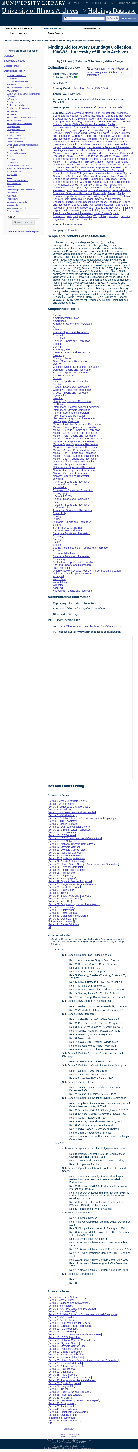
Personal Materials (15, 150)
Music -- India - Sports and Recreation (74, 435)
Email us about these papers (23, 231)
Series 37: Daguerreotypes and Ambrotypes (73, 904)
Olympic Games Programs (18, 165)
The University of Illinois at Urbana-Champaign (76, 1448)
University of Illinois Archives (40, 10)
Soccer (87, 201)
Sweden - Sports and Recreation (71, 556)
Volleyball (72, 216)
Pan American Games (65, 184)
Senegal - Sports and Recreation (102, 199)
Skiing (78, 201)
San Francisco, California (116, 196)
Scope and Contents (14, 60)
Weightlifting (100, 216)
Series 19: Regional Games (64, 852)
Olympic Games (13, 126)
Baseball (58, 118)
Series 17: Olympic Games (63, 846)
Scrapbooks (12, 193)
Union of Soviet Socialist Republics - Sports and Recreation (91, 212)
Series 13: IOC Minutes (61, 835)
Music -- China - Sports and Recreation (89, 156)
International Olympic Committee (71, 144)
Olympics (85, 181)
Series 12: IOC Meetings (62, 832)
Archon (66, 1446)
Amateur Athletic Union (16, 75)
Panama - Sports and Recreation (111, 181)
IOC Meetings (12, 111)
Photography (74, 187)
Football (106, 133)
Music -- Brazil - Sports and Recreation (75, 153)
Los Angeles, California (66, 150)
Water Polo (85, 216)
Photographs (12, 162)
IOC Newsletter (13, 99)
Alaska (69, 112)
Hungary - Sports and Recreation (72, 401)
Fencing (57, 133)
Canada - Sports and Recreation (100, 121)
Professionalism (121, 190)
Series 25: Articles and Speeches (67, 869)
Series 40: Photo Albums (62, 912)
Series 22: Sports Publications (65, 861)
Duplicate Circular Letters (17, 105)
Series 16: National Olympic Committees (71, 844)
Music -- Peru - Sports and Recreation (101, 167)
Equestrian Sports (116, 130)
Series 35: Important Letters (64, 898)
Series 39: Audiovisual (61, 910)
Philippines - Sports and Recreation (73, 490)
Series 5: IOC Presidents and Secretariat (71, 812)
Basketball (70, 118)
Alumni (59, 40)
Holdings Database (112, 10)
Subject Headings (18, 33)
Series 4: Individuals (60, 809)
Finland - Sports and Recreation (81, 133)
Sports (75, 204)
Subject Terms (11, 65)
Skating (69, 201)
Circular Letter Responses (18, 108)
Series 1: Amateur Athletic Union (66, 800)
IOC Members (13, 91)
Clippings (11, 159)
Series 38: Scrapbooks (61, 907)
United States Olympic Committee (72, 573)
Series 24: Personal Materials (65, 867)
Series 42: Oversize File (62, 918)
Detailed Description (14, 70)
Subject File (12, 174)
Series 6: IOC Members (61, 815)
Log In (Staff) (69, 1429)
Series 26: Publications (61, 872)
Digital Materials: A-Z (92, 28)
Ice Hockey (73, 141)
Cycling (112, 124)
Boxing (57, 121)
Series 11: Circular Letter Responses (69, 829)
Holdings (27, 40)
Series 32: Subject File (61, 889)
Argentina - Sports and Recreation (72, 323)
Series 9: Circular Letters (62, 823)
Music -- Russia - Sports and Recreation (76, 455)
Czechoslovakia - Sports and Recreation (76, 127)
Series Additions (13, 211)
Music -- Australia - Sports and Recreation (104, 150)
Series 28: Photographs (61, 878)
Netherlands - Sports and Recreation (89, 176)
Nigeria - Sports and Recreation (98, 178)
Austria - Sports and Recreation (114, 115)
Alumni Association (44, 40)
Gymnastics (78, 138)
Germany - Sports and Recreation (91, 135)
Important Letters (14, 184)
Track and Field (90, 210)
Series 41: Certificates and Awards (68, 915)
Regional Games (14, 133)
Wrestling (114, 216)
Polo (69, 190)
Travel (9, 177)
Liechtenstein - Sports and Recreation (108, 147)
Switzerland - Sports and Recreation (100, 207)
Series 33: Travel (58, 892)
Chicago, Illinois (62, 124)
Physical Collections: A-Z (55, 28)
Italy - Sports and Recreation (69, 147)
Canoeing (126, 121)
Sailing (96, 196)
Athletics (89, 115)
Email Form (73, 1436)
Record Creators (55, 33)
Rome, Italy (99, 193)
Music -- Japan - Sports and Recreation (75, 444)
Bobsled (121, 118)
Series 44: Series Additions (63, 924)
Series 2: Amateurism (60, 803)
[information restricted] (61, 921)
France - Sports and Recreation (71, 386)
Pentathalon (86, 184)
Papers (78, 224)
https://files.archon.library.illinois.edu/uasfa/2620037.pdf (91, 626)
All (49, 927)
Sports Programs (14, 171)
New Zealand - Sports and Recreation (74, 470)
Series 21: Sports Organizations (66, 858)
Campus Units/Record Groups (18, 28)
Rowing (112, 193)
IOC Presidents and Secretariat (20, 88)
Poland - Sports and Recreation (71, 498)
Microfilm (11, 187)
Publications (12, 156)
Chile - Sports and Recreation (89, 124)
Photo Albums (13, 199)
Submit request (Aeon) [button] (100, 68)
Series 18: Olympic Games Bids (66, 849)
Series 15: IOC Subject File (64, 841)
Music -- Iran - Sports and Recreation (74, 161)
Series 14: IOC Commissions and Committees (74, 838)
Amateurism (12, 79)
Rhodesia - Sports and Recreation (72, 193)
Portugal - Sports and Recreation (92, 190)
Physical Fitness (92, 187)
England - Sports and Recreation (85, 130)
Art (81, 115)
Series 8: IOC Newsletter (62, 821)
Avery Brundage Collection (78, 40)
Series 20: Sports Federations (65, 855)
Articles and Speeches (16, 153)
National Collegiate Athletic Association (89, 173)
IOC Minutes (12, 114)
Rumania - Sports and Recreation (72, 196)
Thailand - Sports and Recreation (72, 565)
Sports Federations (15, 136)
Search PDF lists (128, 18)
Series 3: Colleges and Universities (68, 806)
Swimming (73, 207)
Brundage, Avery (71, 121)
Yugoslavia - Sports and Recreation (73, 219)
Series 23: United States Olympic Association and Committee (83, 864)
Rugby (121, 193)
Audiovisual (12, 196)
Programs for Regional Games (20, 168)
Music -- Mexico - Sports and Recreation (76, 450)
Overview (9, 55)
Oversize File (12, 205)
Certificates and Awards (17, 202)
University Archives (10, 40)
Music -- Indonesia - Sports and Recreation (104, 158)
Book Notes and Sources (17, 180)
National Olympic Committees (19, 123)
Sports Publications (15, 142)
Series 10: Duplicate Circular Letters (69, 826)
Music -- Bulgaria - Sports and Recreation (76, 430)
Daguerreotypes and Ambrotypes (21, 190)
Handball (92, 138)
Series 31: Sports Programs (64, 887)
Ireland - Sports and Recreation (110, 144)
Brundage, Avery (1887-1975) (91, 88)
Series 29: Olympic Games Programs (69, 881)
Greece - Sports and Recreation (71, 392)
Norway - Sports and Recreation (71, 475)
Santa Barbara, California (67, 199)
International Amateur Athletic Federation (104, 141)
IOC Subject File (14, 120)
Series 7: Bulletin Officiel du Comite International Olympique (82, 818)
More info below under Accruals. (104, 107)
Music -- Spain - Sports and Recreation (75, 458)
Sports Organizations (16, 139)
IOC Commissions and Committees (22, 117)
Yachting (126, 216)
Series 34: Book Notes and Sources (68, 895)
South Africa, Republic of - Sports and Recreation (81, 547)
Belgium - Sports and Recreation (96, 118)
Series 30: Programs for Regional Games (72, 884)
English (72, 230)
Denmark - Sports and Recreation (72, 369)
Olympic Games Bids (16, 129)
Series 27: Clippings (59, 875)
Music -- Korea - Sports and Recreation (89, 164)
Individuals (11, 85)
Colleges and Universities (17, 82)
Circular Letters (13, 102)
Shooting (58, 201)
